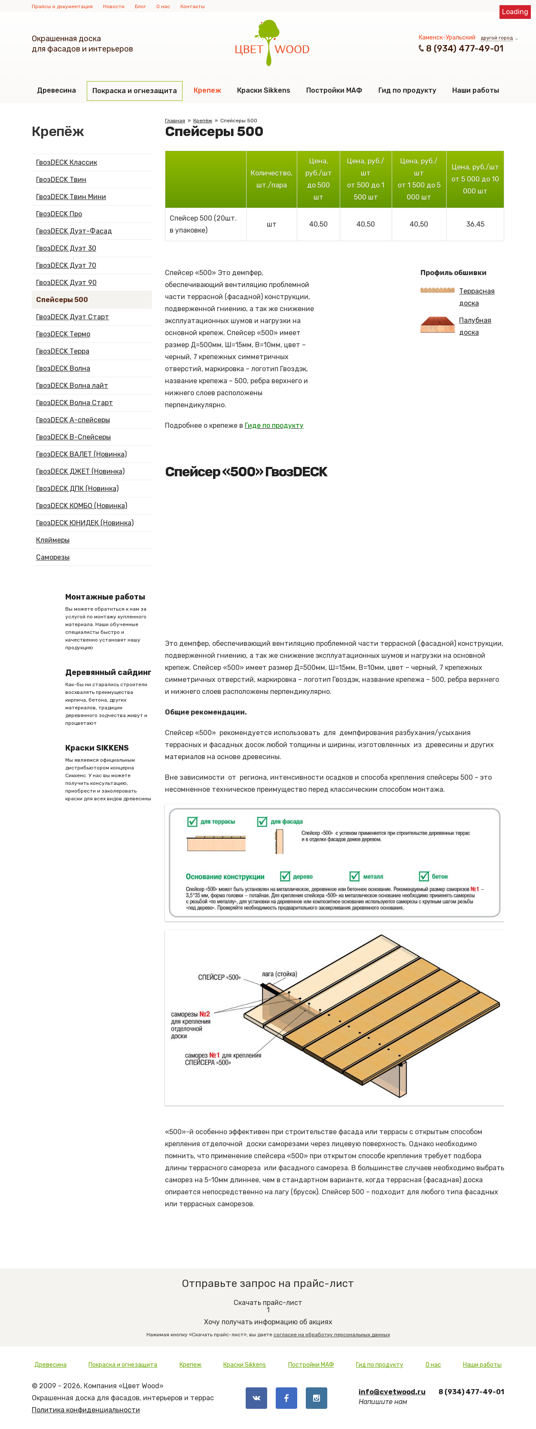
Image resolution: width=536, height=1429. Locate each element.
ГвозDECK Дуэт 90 (66, 283)
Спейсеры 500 (62, 300)
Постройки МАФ (334, 90)
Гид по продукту (407, 90)
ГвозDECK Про (59, 214)
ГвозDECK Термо (63, 334)
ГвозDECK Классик (66, 162)
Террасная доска (457, 297)
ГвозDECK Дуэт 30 (66, 248)
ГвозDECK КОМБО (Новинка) (81, 506)
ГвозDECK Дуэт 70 (66, 265)
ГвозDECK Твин (61, 180)
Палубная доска (455, 326)
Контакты (192, 6)
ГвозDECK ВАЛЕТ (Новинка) (81, 454)
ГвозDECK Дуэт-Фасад (74, 231)
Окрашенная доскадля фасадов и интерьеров (82, 44)
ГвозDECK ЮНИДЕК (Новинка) (85, 523)
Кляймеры (53, 540)
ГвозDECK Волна (63, 368)
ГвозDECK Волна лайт (72, 385)
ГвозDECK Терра (62, 351)
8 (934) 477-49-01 (464, 48)
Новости (114, 6)
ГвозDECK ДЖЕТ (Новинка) (80, 471)
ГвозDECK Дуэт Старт (72, 317)
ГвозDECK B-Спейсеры (73, 437)
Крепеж (207, 90)
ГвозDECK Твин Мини (71, 197)
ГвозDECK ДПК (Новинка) (77, 488)
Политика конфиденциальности (86, 1410)
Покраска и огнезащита (134, 91)
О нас (163, 6)
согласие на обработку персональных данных (332, 1335)
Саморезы (53, 557)
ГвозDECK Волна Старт (74, 403)
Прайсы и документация (62, 6)
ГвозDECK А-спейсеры (73, 420)
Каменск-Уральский (447, 37)
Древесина (56, 90)
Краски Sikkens (263, 90)
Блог (140, 6)
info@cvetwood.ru (392, 1392)
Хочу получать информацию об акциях (268, 1315)
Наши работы (475, 90)
